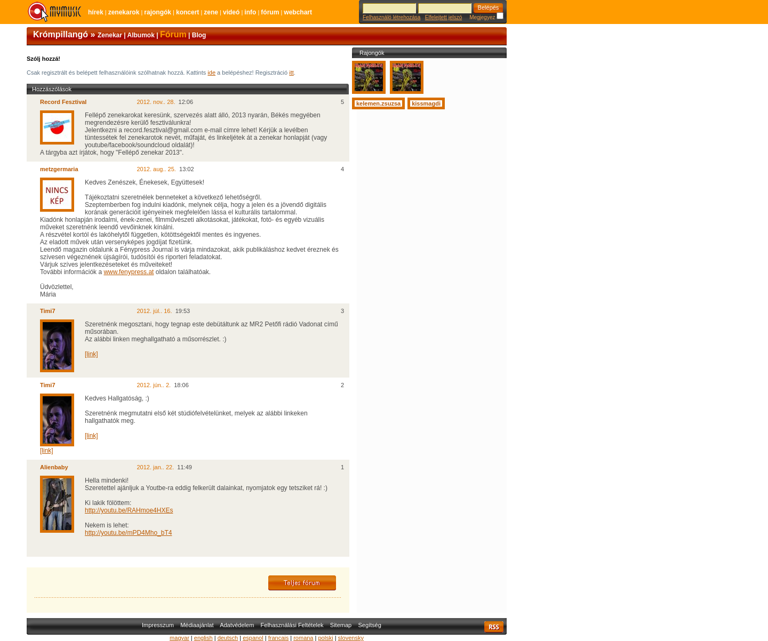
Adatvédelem (237, 625)
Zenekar (110, 35)
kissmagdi (426, 103)
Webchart (298, 12)
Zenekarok (124, 12)
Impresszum (158, 625)
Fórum (270, 12)
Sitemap (340, 625)
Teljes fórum (302, 582)
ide (211, 72)
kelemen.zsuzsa (378, 103)
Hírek (95, 12)
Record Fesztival (63, 102)
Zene (211, 12)
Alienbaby (54, 467)
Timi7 (47, 311)
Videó (231, 12)
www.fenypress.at (128, 272)
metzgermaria (59, 169)
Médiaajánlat (196, 625)
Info (250, 12)
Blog (199, 35)
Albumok (141, 35)
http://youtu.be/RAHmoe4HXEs (129, 510)
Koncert (187, 12)
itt (291, 72)
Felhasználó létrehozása (391, 17)
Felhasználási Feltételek (292, 625)
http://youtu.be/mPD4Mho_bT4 (128, 532)
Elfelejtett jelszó (443, 17)
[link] (91, 354)
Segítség (369, 625)
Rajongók (157, 12)
